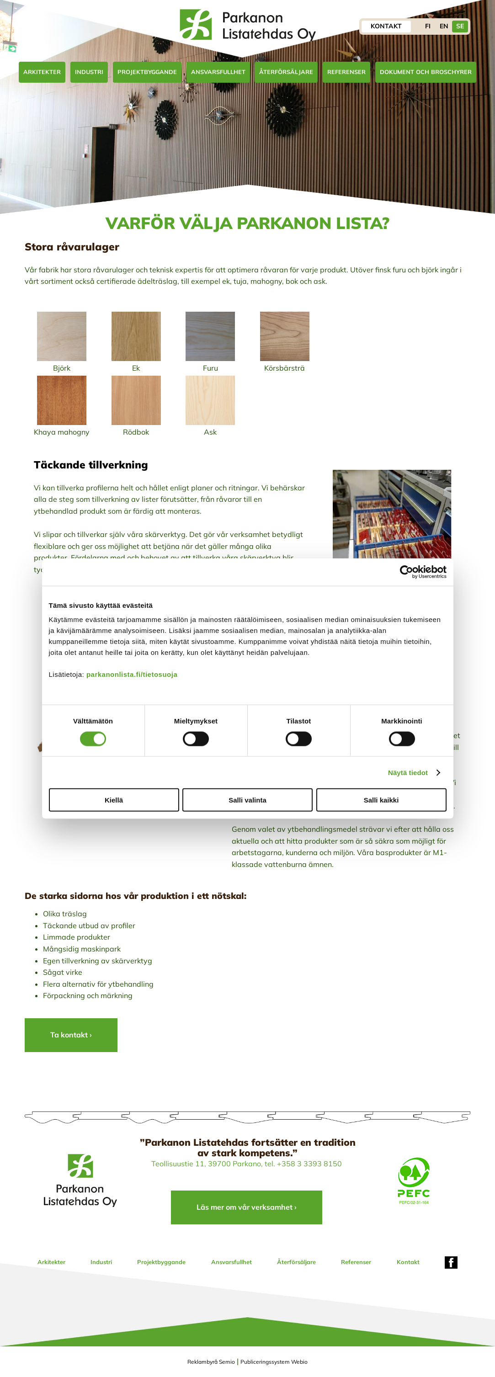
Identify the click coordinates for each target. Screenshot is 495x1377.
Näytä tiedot (408, 772)
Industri (89, 71)
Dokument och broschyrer (426, 71)
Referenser (346, 71)
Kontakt (386, 26)
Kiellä (114, 800)
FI (428, 26)
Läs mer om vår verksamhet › (247, 1207)
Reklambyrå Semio (211, 1361)
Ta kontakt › (71, 1034)
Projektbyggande (147, 71)
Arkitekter (42, 71)
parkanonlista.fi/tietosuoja (131, 674)
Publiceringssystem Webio (274, 1361)
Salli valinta (247, 800)
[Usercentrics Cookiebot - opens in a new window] (407, 572)
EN (444, 26)
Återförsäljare (286, 71)
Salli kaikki (381, 800)
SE (460, 26)
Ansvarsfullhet (218, 71)
